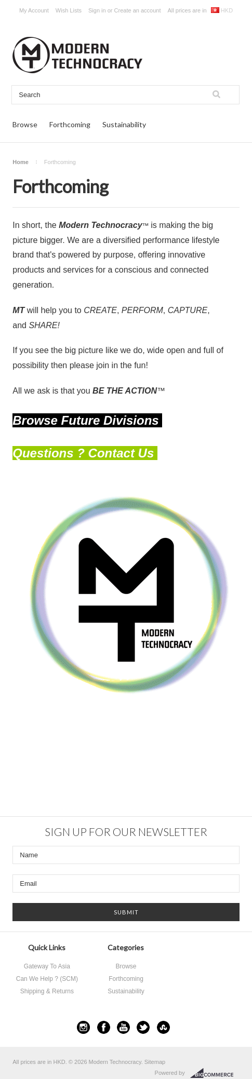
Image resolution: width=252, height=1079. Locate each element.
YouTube (123, 1027)
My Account (34, 10)
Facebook (103, 1027)
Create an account (137, 10)
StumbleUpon (163, 1027)
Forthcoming (69, 124)
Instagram (83, 1027)
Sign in (97, 10)
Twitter (143, 1027)
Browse (24, 124)
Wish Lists (69, 10)
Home (20, 162)
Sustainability (124, 124)
